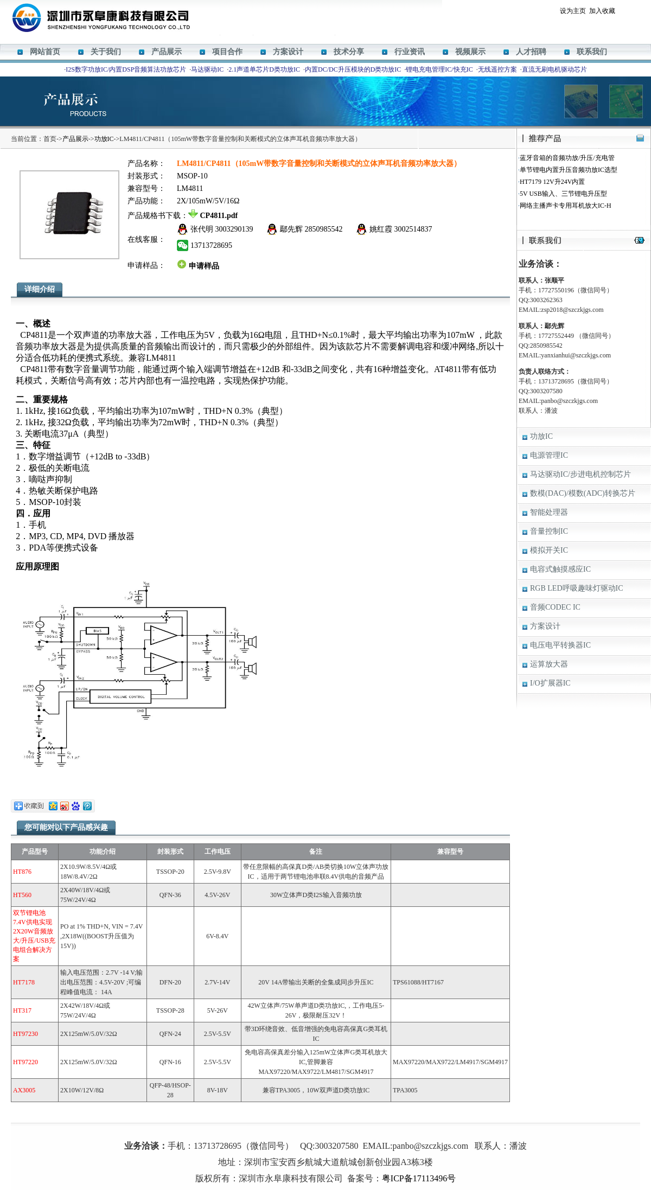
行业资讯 (409, 52)
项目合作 (227, 52)
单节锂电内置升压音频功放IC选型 (568, 170)
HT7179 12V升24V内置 (552, 181)
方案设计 (288, 52)
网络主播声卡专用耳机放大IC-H (565, 205)
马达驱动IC (207, 69)
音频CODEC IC (555, 607)
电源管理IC (549, 455)
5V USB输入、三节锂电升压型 (563, 193)
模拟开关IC (549, 550)
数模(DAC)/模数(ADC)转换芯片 (582, 493)
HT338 (361, 1130)
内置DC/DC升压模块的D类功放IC (353, 69)
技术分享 (349, 52)
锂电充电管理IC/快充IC (439, 69)
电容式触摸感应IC (560, 569)
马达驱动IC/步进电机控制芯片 (580, 474)
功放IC (104, 139)
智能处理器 (549, 512)
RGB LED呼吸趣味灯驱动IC (576, 588)
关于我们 (106, 52)
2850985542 (324, 229)
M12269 (290, 1130)
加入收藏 (602, 11)
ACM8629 (336, 1130)
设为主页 (573, 11)
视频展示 (470, 52)
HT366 (312, 1130)
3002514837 (413, 229)
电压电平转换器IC (560, 645)
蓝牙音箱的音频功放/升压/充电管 (567, 158)
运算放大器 (549, 664)
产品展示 (166, 52)
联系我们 (592, 52)
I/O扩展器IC (550, 683)
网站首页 (45, 52)
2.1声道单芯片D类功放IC (264, 69)
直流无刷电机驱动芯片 (554, 69)
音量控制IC (549, 531)
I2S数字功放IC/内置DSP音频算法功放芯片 (126, 69)
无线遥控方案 (497, 69)
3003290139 (234, 229)
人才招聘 (531, 52)
